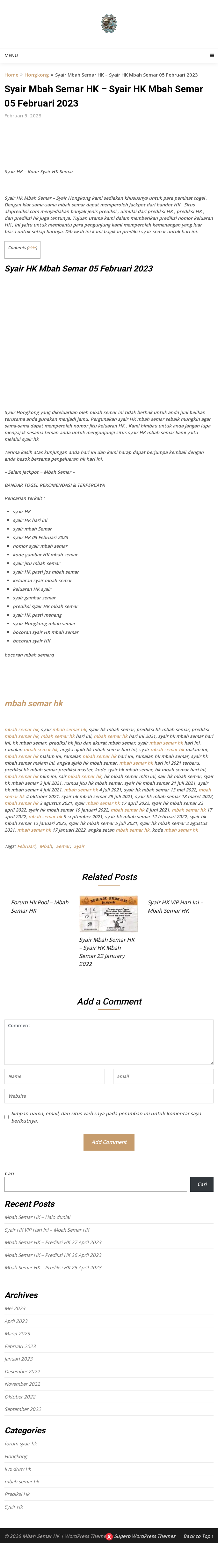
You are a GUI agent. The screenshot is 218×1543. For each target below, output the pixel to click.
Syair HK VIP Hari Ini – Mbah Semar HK (46, 1230)
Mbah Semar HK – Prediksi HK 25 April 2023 (52, 1267)
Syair (79, 846)
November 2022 (22, 1384)
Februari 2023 (20, 1346)
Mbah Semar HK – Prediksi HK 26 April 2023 (52, 1255)
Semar (63, 846)
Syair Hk (13, 1506)
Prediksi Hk (16, 1494)
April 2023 (15, 1321)
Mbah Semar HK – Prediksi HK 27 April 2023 (52, 1242)
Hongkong (37, 74)
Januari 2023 (18, 1358)
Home (11, 74)
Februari (26, 846)
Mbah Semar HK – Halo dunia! (37, 1217)
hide (32, 247)
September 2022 (22, 1409)
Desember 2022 (22, 1371)
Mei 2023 (14, 1308)
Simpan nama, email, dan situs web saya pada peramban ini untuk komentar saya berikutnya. (106, 1117)
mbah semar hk (33, 703)
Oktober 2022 (19, 1396)
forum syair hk (20, 1443)
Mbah (46, 846)
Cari (9, 1173)
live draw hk (17, 1468)
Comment (109, 1042)
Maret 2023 (17, 1333)
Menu (11, 55)
